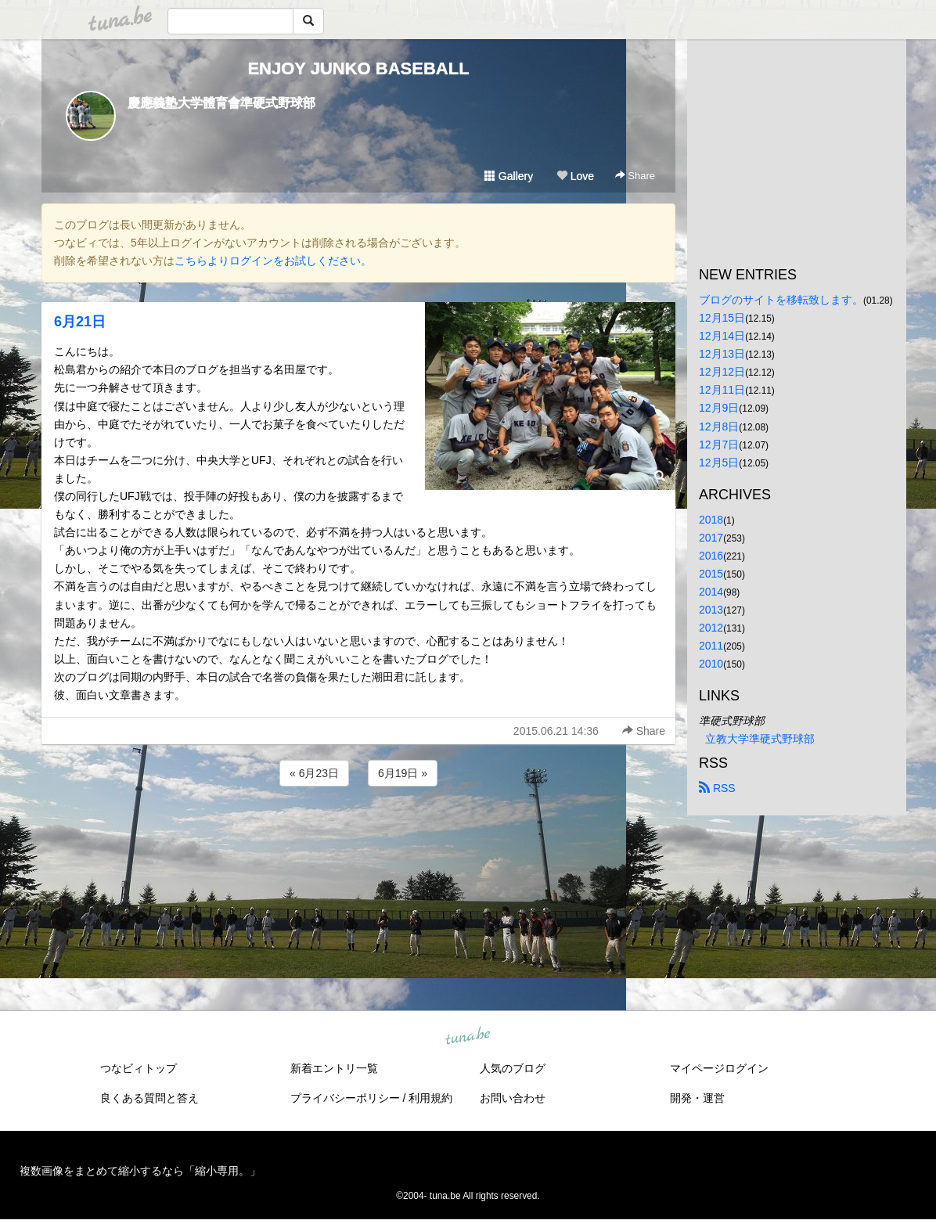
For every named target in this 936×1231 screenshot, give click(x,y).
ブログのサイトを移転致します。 (781, 299)
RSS (717, 788)
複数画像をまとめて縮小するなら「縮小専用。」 (140, 1170)
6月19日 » (402, 773)
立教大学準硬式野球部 (760, 738)
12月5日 (719, 462)
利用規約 (430, 1098)
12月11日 (722, 389)
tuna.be (467, 1037)
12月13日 (722, 353)
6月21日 (80, 321)
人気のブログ (512, 1068)
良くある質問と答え (149, 1098)
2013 (711, 609)
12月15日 (722, 317)
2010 (711, 663)
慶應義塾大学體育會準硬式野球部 (221, 103)
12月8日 (719, 426)
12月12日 (722, 371)
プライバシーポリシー (345, 1098)
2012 (711, 627)
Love (575, 176)
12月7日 (719, 444)
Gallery (508, 176)
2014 (711, 591)
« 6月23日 (314, 773)
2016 (711, 555)
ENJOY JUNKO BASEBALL (358, 68)
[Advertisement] (358, 832)
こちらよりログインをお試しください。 (273, 260)
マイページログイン (719, 1068)
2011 (711, 645)
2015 (711, 573)
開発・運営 (697, 1098)
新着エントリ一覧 (334, 1068)
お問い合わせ (512, 1098)
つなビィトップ (138, 1068)
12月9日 (719, 407)
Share (635, 176)
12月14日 (722, 335)
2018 (711, 519)
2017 (711, 537)
